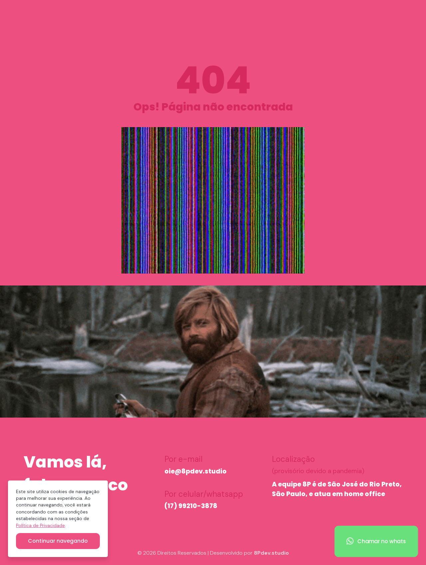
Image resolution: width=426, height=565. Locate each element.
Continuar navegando (58, 541)
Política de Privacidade (40, 525)
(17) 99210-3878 (190, 505)
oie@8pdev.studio (195, 471)
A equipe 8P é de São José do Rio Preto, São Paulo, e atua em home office (337, 489)
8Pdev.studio (271, 552)
